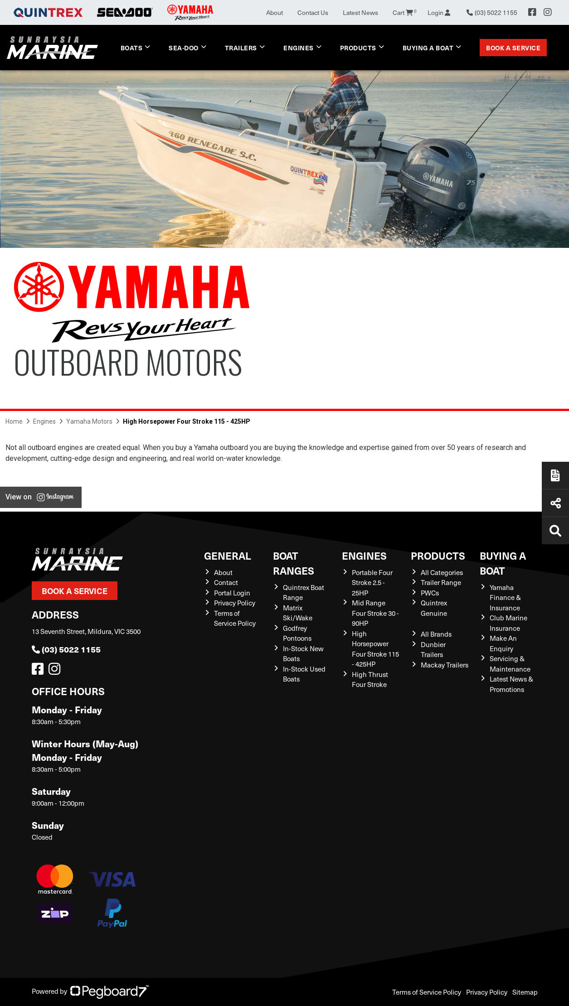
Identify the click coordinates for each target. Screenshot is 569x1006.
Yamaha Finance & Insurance (505, 597)
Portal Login (232, 593)
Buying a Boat (428, 47)
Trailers (241, 47)
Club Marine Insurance (508, 623)
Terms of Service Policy (235, 618)
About (274, 12)
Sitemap (525, 992)
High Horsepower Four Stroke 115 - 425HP (375, 649)
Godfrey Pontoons (297, 633)
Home (14, 421)
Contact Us (312, 12)
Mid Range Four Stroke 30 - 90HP (375, 613)
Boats (132, 47)
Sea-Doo (184, 47)
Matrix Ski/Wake (297, 613)
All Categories (442, 572)
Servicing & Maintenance (510, 663)
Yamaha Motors (89, 421)
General (227, 555)
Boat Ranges (293, 562)
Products (358, 47)
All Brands (436, 634)
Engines (298, 47)
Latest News (360, 12)
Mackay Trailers (444, 665)
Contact (226, 582)
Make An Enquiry (503, 643)
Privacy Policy (234, 603)
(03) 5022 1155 (66, 649)
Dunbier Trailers (433, 649)
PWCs (430, 593)
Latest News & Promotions (511, 684)
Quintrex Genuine (434, 608)
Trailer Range (441, 582)
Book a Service (513, 47)
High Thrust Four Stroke (370, 679)
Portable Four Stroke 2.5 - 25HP (372, 582)
